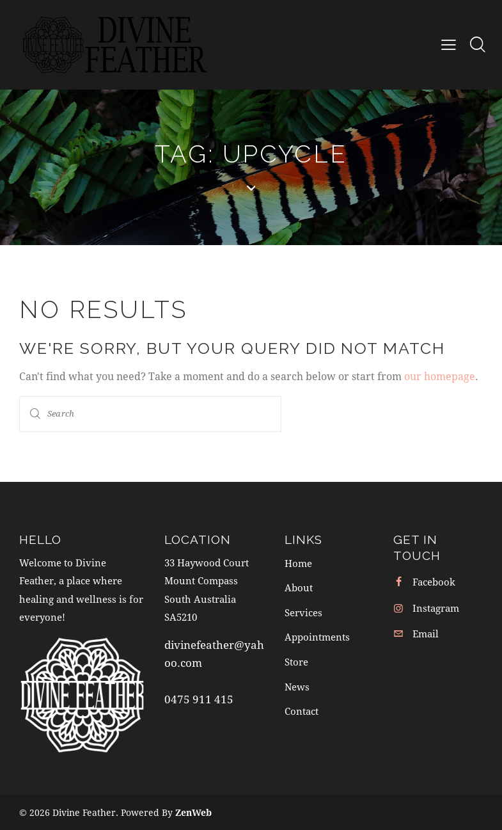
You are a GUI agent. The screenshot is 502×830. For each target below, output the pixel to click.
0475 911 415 (198, 698)
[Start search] (35, 413)
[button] (448, 44)
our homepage (439, 376)
